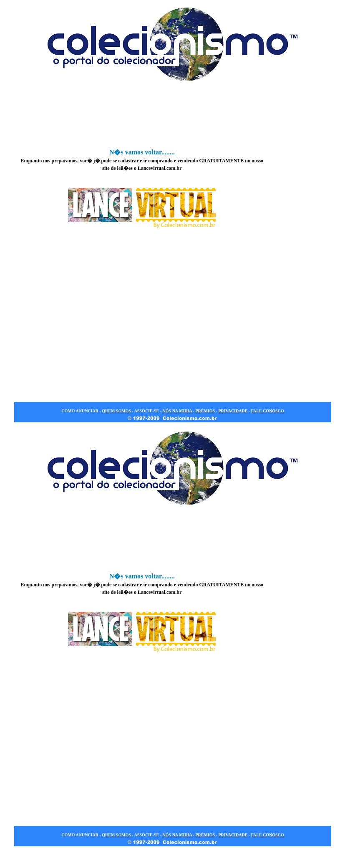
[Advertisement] (173, 116)
